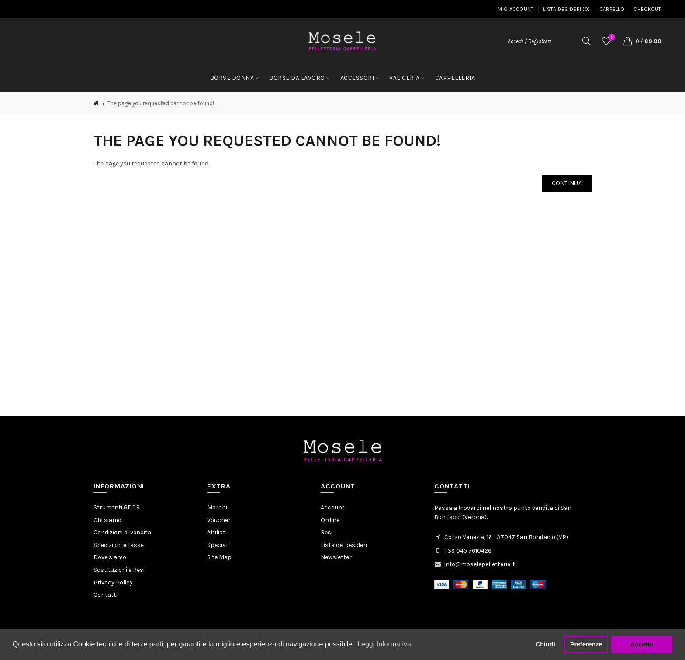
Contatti (105, 594)
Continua (567, 183)
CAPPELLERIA (455, 78)
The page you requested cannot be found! (160, 103)
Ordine (330, 520)
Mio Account (515, 9)
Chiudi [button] (545, 644)
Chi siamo (107, 520)
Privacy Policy (113, 582)
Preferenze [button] (586, 644)
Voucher (219, 520)
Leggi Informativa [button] (384, 644)
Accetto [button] (642, 644)
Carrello (611, 9)
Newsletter (336, 557)
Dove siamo (109, 557)
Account (333, 507)
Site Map (219, 557)
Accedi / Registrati (529, 41)
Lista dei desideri (344, 545)
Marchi (217, 507)
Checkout (647, 9)
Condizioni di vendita (122, 532)
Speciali (218, 545)
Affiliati (217, 532)
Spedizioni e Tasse (118, 545)
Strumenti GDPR (116, 507)
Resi (326, 532)
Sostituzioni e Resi (119, 570)
